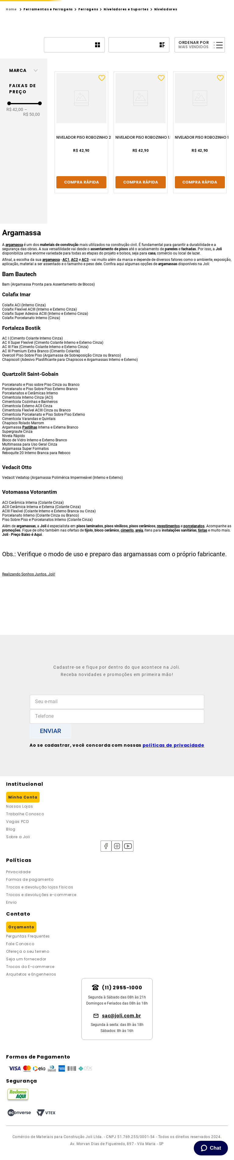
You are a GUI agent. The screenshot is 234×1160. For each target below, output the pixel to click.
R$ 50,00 (31, 168)
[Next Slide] (161, 5)
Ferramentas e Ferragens (48, 65)
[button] (26, 126)
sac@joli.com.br (121, 1016)
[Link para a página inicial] (11, 65)
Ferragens (88, 65)
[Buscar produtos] (92, 27)
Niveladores (165, 65)
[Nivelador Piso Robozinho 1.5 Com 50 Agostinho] (141, 188)
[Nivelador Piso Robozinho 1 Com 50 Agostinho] (185, 188)
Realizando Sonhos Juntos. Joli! (28, 630)
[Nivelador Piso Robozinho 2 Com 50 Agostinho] (96, 188)
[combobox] (62, 27)
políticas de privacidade (173, 745)
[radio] (74, 101)
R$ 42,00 (14, 165)
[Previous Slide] (72, 5)
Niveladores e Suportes (126, 65)
